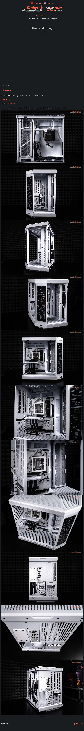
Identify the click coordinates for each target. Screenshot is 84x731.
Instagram (52, 19)
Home (37, 16)
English (48, 3)
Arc (47, 16)
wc (14, 104)
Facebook (41, 19)
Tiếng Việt (37, 3)
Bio (42, 16)
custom (9, 104)
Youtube (31, 19)
